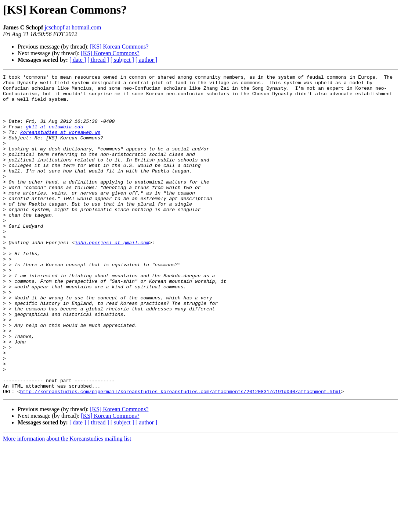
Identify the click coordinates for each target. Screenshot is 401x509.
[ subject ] (122, 60)
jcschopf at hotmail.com (72, 27)
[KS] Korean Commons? (119, 46)
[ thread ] (98, 60)
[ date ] (77, 60)
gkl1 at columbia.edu (54, 137)
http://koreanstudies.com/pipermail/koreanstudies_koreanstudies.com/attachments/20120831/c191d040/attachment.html (180, 455)
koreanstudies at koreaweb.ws (60, 144)
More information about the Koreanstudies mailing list (67, 502)
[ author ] (147, 60)
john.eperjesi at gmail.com (112, 276)
